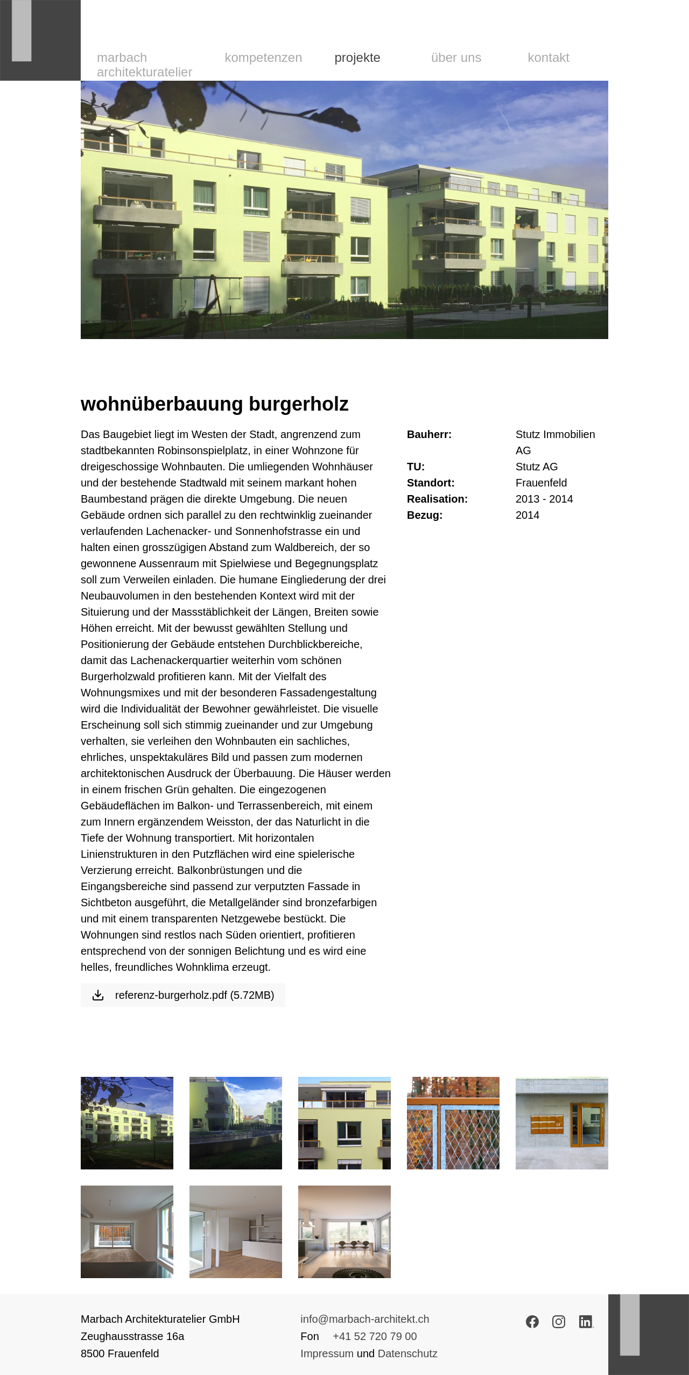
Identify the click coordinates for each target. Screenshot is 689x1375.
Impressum (327, 1353)
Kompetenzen (263, 57)
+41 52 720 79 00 (375, 1336)
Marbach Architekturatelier (144, 64)
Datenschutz (408, 1353)
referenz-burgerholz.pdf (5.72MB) (183, 995)
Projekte (358, 57)
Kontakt (549, 57)
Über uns (456, 57)
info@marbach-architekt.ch (364, 1319)
